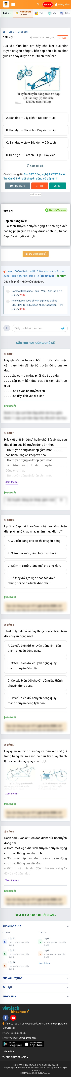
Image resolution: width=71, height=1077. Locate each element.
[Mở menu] (13, 4)
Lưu (62, 37)
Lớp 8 (12, 32)
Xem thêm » (12, 481)
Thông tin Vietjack (15, 1057)
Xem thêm (44, 963)
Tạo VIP (47, 4)
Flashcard (17, 186)
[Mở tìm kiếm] (38, 4)
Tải (57, 186)
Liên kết (9, 1051)
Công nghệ (23, 32)
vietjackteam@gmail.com (23, 1038)
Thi (39, 186)
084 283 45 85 (18, 1033)
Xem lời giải (35, 165)
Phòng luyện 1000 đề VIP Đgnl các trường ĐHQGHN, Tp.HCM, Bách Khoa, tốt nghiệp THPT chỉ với (37, 305)
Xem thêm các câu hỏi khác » (35, 915)
